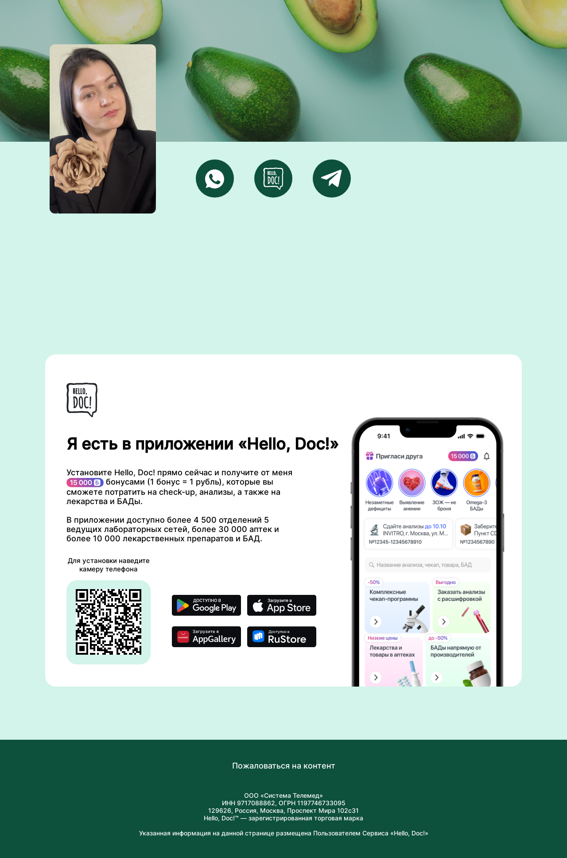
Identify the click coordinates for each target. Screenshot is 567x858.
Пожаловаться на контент (283, 765)
